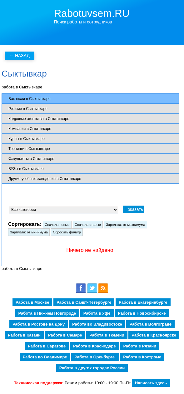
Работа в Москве (32, 302)
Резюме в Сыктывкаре (27, 109)
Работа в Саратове (47, 346)
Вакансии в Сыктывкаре (29, 99)
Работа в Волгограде (150, 324)
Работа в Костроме (142, 357)
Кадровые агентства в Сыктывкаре (38, 119)
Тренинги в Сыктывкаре (29, 149)
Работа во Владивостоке (97, 324)
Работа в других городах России (92, 368)
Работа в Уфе (97, 313)
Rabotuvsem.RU (92, 13)
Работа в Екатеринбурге (143, 302)
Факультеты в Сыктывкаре (31, 159)
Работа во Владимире (45, 357)
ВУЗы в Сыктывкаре (26, 169)
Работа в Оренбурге (95, 357)
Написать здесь (151, 383)
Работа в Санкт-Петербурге (84, 302)
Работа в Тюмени (106, 335)
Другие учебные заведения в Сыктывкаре (44, 179)
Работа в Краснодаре (94, 346)
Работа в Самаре (65, 335)
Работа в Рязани (139, 346)
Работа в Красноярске (154, 335)
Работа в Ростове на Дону (38, 324)
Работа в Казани (24, 335)
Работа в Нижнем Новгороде (47, 313)
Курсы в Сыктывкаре (26, 139)
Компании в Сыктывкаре (29, 129)
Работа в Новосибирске (142, 313)
